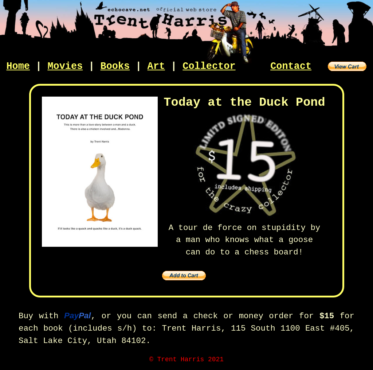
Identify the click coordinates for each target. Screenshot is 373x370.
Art (156, 66)
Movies (65, 66)
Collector (208, 66)
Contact (290, 66)
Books (115, 66)
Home (18, 66)
